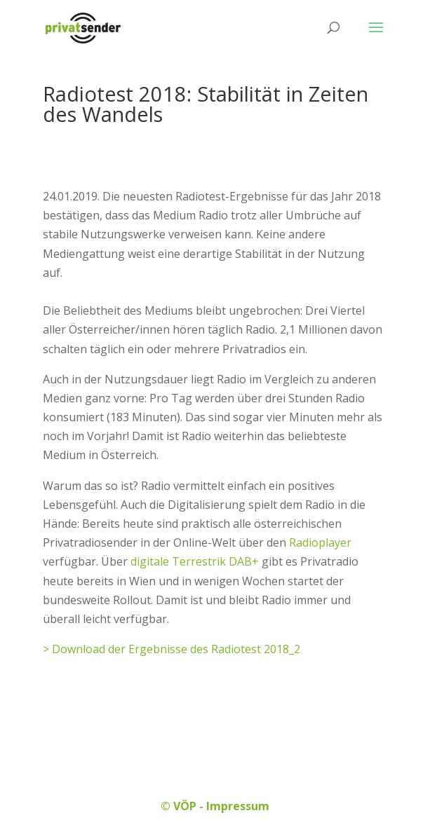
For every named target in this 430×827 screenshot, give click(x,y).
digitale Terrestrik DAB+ (194, 561)
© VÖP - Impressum (215, 806)
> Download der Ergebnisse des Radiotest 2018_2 (171, 649)
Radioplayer (320, 542)
